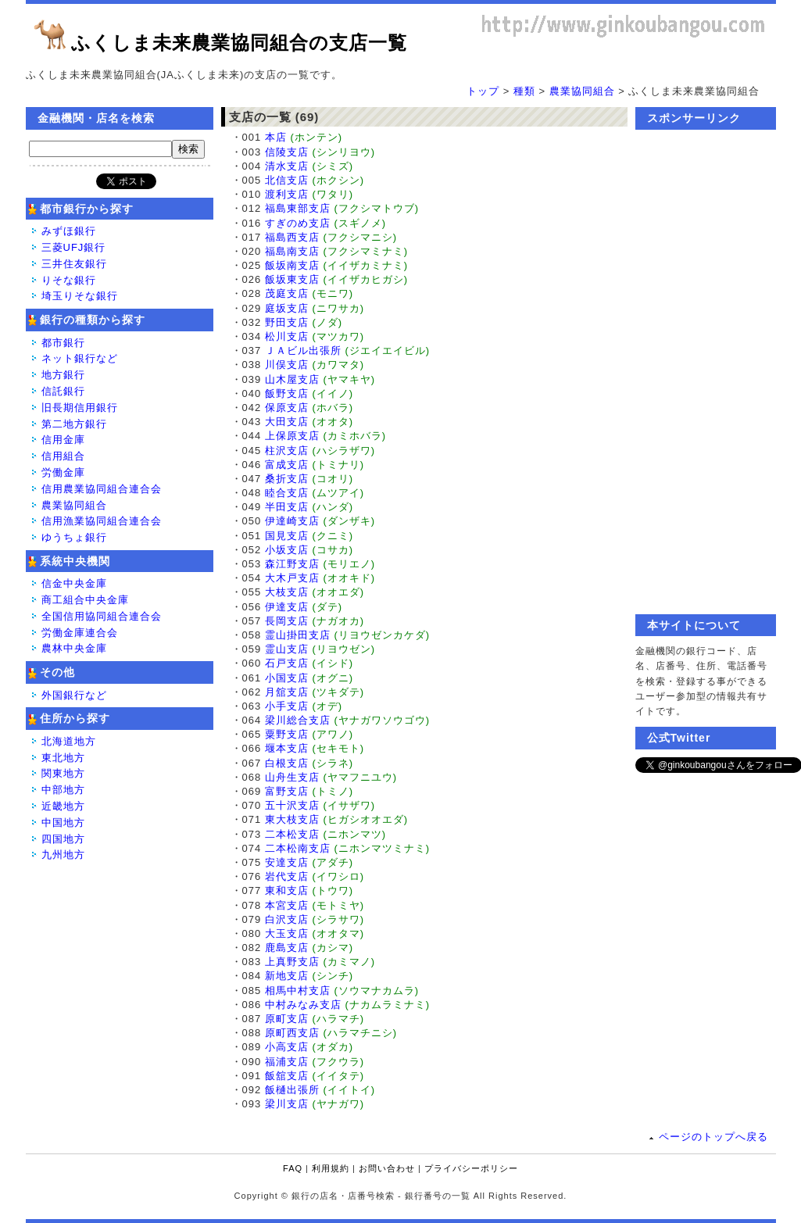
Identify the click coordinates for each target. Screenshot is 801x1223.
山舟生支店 (292, 777)
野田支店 (287, 322)
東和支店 (287, 890)
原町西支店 (292, 1033)
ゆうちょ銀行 (74, 537)
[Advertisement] (705, 372)
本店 (276, 137)
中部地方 (63, 790)
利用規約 (330, 1168)
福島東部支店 (298, 208)
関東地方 (63, 773)
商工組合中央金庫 (85, 600)
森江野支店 (292, 564)
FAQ (292, 1168)
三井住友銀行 (74, 264)
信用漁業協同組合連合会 (101, 521)
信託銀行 (63, 391)
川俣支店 (287, 364)
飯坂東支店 (292, 279)
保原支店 (287, 407)
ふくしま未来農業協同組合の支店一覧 (239, 42)
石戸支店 (287, 663)
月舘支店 (287, 692)
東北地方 (63, 757)
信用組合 (63, 456)
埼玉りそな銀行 (79, 296)
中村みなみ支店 (303, 1004)
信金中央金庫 (74, 583)
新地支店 (287, 976)
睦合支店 (287, 493)
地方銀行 (63, 375)
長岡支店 (287, 621)
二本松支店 (292, 834)
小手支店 (287, 706)
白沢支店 (287, 919)
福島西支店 (292, 237)
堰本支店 (287, 748)
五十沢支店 (292, 805)
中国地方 (63, 822)
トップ (483, 91)
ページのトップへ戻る (713, 1137)
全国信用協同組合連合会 (101, 616)
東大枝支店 (292, 819)
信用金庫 (63, 439)
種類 (524, 91)
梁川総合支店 (298, 720)
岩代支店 (287, 876)
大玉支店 (287, 933)
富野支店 (287, 791)
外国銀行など (74, 695)
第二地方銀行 (74, 424)
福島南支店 (292, 251)
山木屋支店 (292, 379)
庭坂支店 (287, 308)
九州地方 (63, 854)
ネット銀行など (79, 358)
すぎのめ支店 (298, 223)
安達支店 (287, 862)
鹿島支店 (287, 947)
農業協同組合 (582, 91)
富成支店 (287, 464)
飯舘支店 (287, 1076)
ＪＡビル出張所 (303, 350)
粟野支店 (287, 734)
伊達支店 (287, 607)
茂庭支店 (287, 293)
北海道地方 (68, 741)
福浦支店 (287, 1061)
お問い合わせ (387, 1168)
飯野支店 (287, 393)
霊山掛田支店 (298, 635)
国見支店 (287, 536)
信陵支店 (287, 152)
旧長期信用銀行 (79, 407)
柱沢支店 (287, 450)
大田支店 (287, 421)
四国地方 (63, 839)
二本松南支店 (298, 848)
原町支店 (287, 1019)
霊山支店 (287, 649)
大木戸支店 (292, 578)
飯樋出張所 (292, 1090)
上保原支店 (292, 436)
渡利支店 (287, 194)
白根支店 (287, 763)
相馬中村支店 (298, 990)
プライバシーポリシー (471, 1168)
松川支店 (287, 336)
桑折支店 (287, 479)
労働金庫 (63, 472)
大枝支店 (287, 592)
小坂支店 (287, 550)
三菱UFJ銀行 (73, 247)
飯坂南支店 (292, 265)
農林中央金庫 (74, 648)
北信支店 (287, 180)
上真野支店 (292, 961)
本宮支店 (287, 905)
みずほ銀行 (68, 231)
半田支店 (287, 507)
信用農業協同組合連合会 (101, 489)
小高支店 (287, 1047)
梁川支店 (287, 1104)
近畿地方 (63, 806)
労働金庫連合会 (79, 632)
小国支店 (287, 678)
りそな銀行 (68, 280)
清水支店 (287, 166)
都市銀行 (63, 343)
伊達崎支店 (292, 521)
